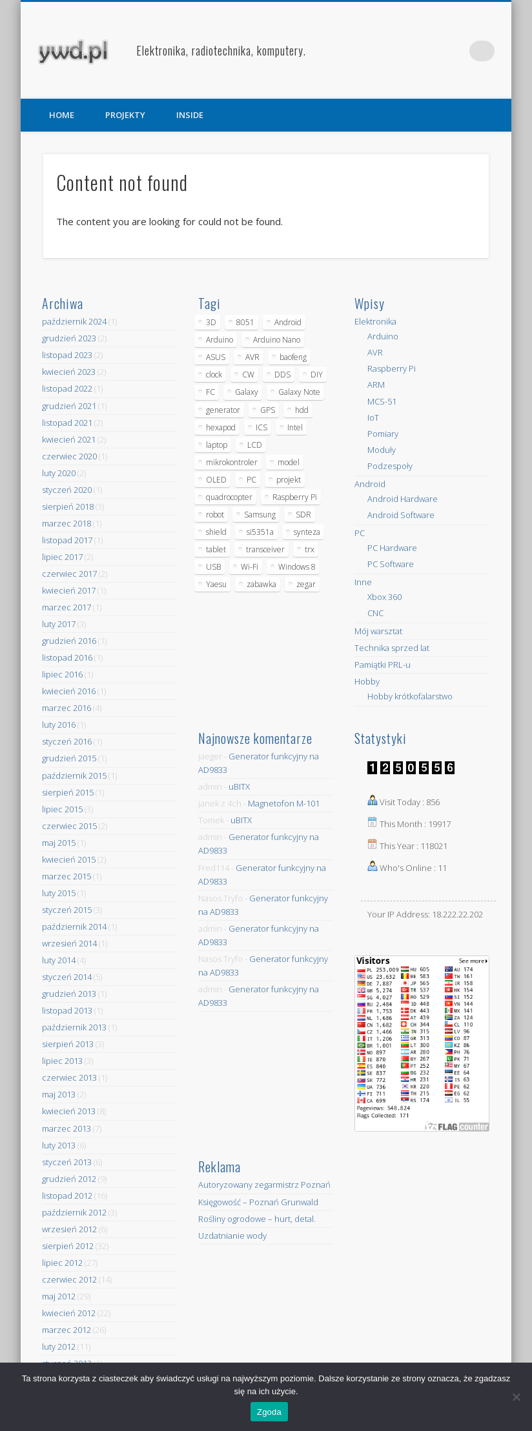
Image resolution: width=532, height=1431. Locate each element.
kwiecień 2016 (69, 691)
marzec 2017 (66, 607)
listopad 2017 (67, 540)
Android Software (401, 515)
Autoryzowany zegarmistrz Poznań (264, 1184)
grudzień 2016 (69, 640)
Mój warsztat (378, 631)
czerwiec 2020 (69, 456)
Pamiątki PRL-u (382, 664)
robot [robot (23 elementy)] (215, 514)
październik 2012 (74, 1212)
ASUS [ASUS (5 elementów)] (215, 357)
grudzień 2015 (69, 758)
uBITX (239, 786)
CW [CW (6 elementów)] (248, 374)
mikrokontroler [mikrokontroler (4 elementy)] (232, 462)
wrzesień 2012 (69, 1229)
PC (359, 533)
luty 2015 (59, 893)
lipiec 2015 (62, 809)
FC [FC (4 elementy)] (210, 391)
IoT (373, 417)
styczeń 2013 (67, 1162)
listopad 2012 (67, 1195)
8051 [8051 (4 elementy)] (245, 322)
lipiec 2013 (62, 1060)
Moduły (381, 449)
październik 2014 (74, 926)
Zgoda (269, 1412)
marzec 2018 (66, 523)
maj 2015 (59, 842)
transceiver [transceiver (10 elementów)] (265, 549)
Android (369, 484)
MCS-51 (381, 401)
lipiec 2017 (62, 557)
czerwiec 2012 (69, 1279)
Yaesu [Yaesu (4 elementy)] (216, 584)
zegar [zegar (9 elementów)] (306, 584)
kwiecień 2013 (69, 1111)
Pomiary (382, 433)
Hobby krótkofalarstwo (410, 696)
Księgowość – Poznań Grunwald (258, 1202)
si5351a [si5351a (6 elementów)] (260, 531)
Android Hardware (402, 499)
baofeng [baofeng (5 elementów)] (293, 357)
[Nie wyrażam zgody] (515, 1396)
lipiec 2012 (62, 1262)
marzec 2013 (66, 1128)
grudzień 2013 (69, 993)
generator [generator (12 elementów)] (223, 410)
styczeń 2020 (67, 489)
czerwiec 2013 (69, 1077)
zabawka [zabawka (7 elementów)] (261, 584)
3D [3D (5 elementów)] (211, 322)
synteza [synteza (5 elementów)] (307, 531)
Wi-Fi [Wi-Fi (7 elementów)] (249, 566)
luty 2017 (59, 624)
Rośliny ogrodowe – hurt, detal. (257, 1219)
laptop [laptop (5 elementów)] (216, 444)
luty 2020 (59, 473)
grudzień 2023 (69, 338)
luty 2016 (59, 724)
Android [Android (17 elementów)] (288, 322)
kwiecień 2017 (69, 590)
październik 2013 (74, 1027)
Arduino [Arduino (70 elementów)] (219, 339)
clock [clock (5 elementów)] (214, 374)
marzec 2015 (66, 876)
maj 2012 (59, 1296)
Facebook (431, 51)
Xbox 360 (384, 597)
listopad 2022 (67, 388)
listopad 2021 (67, 422)
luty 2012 (59, 1346)
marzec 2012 (66, 1330)
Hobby (367, 681)
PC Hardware (392, 548)
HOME (61, 115)
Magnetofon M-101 (284, 803)
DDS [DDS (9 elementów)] (282, 374)
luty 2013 (59, 1145)
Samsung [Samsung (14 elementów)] (260, 514)
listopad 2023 (67, 355)
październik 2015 (74, 775)
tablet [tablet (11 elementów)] (216, 549)
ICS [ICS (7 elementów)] (261, 427)
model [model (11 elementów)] (289, 462)
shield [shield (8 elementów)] (216, 531)
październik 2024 (74, 321)
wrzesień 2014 (69, 943)
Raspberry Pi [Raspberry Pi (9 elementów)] (294, 497)
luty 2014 (59, 960)
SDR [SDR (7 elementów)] (303, 514)
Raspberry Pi (391, 368)
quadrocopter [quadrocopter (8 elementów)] (229, 497)
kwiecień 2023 (69, 371)
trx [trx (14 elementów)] (309, 549)
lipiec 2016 (62, 674)
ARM (376, 384)
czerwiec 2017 (69, 573)
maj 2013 (59, 1094)
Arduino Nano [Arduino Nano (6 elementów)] (276, 339)
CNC (375, 613)
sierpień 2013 (68, 1044)
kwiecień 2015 (69, 859)
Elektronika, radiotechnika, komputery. (221, 50)
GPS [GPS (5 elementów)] (267, 410)
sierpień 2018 (68, 506)
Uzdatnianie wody (232, 1235)
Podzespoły (390, 466)
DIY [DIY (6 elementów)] (317, 374)
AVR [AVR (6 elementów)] (252, 357)
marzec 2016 (66, 708)
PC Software (390, 564)
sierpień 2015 (68, 792)
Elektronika (375, 321)
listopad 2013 (67, 1010)
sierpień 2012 (68, 1246)
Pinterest (457, 51)
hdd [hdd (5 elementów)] (302, 410)
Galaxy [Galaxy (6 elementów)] (246, 391)
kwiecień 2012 (69, 1313)
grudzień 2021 (69, 406)
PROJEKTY (125, 115)
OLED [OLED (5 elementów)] (216, 479)
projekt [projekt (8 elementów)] (288, 479)
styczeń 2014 (67, 977)
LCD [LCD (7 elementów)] (254, 444)
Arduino (382, 336)
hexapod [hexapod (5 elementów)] (221, 427)
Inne (363, 582)
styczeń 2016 (67, 741)
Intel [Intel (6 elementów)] (295, 427)
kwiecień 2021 (69, 439)
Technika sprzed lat (391, 648)
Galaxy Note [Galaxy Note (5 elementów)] (299, 391)
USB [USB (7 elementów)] (213, 566)
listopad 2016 (67, 657)
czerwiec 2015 (69, 826)
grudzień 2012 (69, 1179)
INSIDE (189, 115)
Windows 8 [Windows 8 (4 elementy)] (297, 566)
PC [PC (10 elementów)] (251, 479)
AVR (375, 352)
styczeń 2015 (67, 910)
